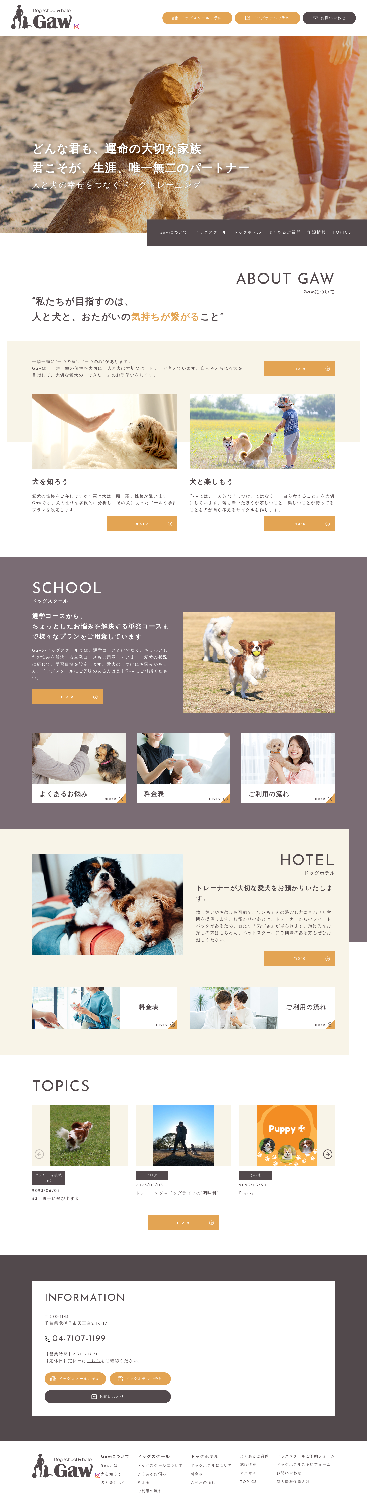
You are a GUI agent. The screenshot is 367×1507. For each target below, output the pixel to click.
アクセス (248, 1473)
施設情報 (316, 233)
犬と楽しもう (113, 1483)
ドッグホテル (248, 233)
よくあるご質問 (284, 233)
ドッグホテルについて (211, 1466)
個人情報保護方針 (293, 1482)
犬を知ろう (111, 1474)
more (299, 368)
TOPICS (342, 233)
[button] (327, 1154)
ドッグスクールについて (160, 1466)
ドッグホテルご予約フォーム (304, 1465)
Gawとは (109, 1466)
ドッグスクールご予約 (201, 18)
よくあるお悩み (152, 1474)
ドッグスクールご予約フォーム (306, 1456)
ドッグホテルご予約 (271, 18)
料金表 (143, 1483)
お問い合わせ (333, 18)
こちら (94, 1361)
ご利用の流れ (149, 1491)
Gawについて (174, 233)
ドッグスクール (210, 233)
